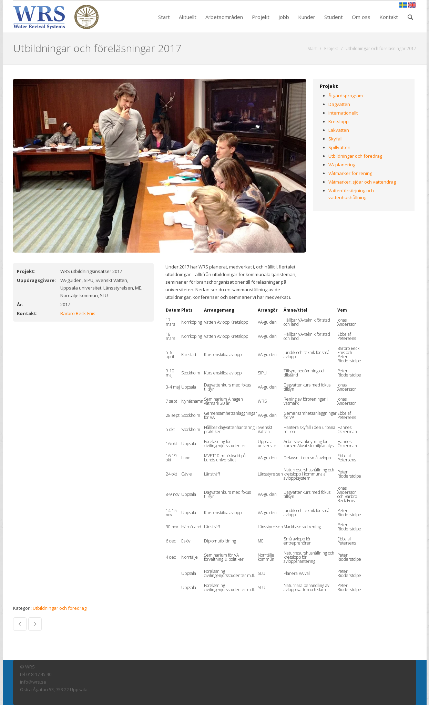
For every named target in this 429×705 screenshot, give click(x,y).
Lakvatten (338, 130)
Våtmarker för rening (350, 173)
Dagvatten (339, 104)
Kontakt (388, 16)
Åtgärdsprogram (345, 95)
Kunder (306, 16)
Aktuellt (187, 16)
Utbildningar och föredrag (59, 608)
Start (164, 16)
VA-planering (341, 164)
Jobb (283, 16)
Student (333, 16)
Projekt (260, 16)
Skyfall (335, 139)
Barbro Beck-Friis (77, 313)
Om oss (361, 16)
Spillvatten (339, 147)
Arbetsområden (224, 16)
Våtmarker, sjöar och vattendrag (362, 182)
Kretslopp (338, 121)
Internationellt (343, 113)
